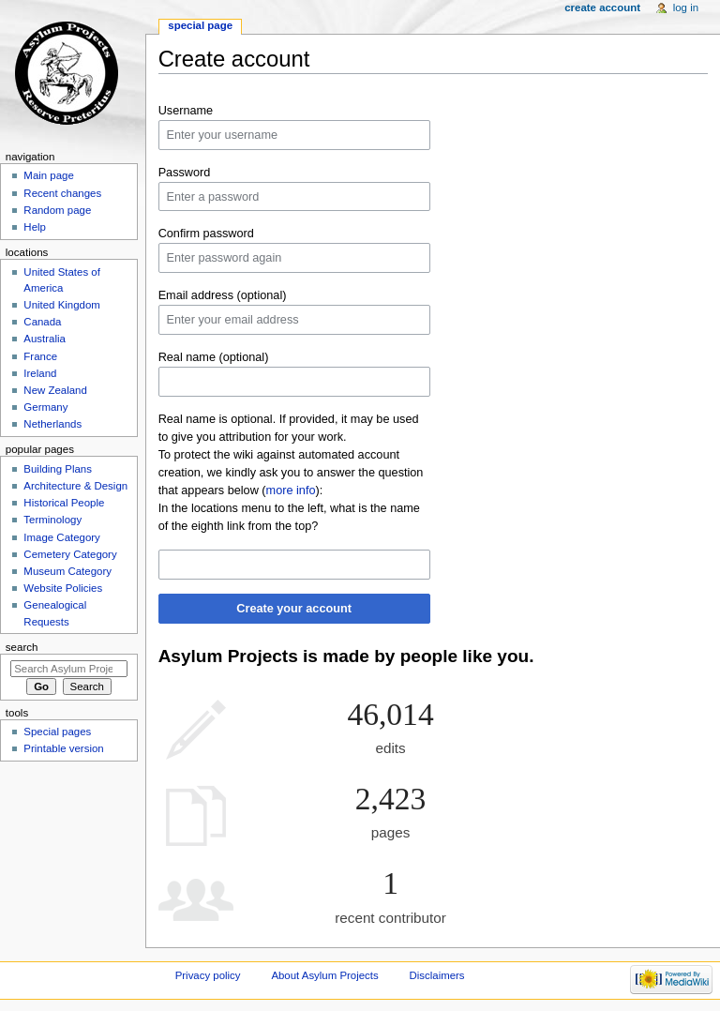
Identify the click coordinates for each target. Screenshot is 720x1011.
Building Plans (57, 469)
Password (184, 172)
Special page (200, 25)
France (40, 356)
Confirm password (206, 233)
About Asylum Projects (324, 975)
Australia (44, 338)
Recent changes (62, 193)
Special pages (57, 731)
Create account (602, 7)
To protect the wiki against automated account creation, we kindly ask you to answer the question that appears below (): (291, 472)
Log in (685, 7)
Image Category (61, 537)
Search (22, 647)
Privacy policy (208, 975)
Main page (48, 175)
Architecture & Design (75, 485)
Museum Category (67, 571)
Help (34, 227)
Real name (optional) (213, 357)
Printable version (63, 748)
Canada (42, 321)
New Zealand (54, 390)
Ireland (39, 373)
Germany (45, 407)
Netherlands (52, 424)
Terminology (52, 519)
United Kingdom (61, 304)
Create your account (294, 608)
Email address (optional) (222, 295)
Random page (57, 210)
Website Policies (62, 588)
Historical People (63, 502)
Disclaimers (437, 975)
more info (291, 490)
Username (186, 110)
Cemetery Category (69, 554)
